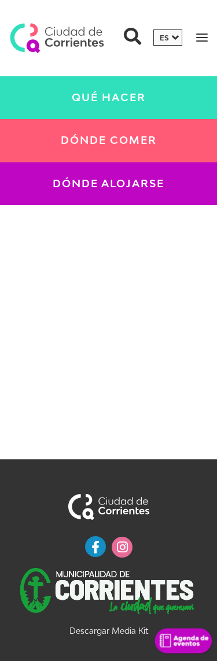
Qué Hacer (109, 97)
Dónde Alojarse (108, 183)
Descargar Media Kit (108, 631)
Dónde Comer (109, 140)
